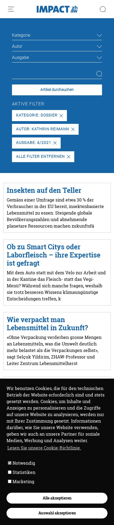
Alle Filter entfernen (43, 156)
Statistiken (21, 472)
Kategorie (21, 35)
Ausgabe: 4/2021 (36, 142)
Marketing (21, 481)
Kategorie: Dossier (39, 115)
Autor (17, 46)
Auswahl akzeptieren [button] (57, 512)
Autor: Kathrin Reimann (45, 129)
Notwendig (21, 463)
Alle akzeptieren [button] (57, 498)
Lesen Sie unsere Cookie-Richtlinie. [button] (44, 448)
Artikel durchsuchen (57, 89)
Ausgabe (20, 57)
